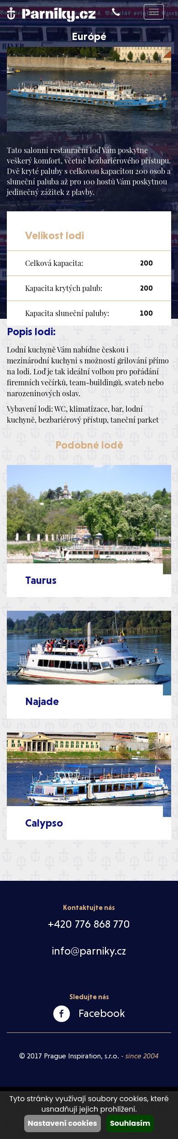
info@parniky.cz (89, 951)
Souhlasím (130, 1123)
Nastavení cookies (62, 1123)
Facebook (102, 1013)
